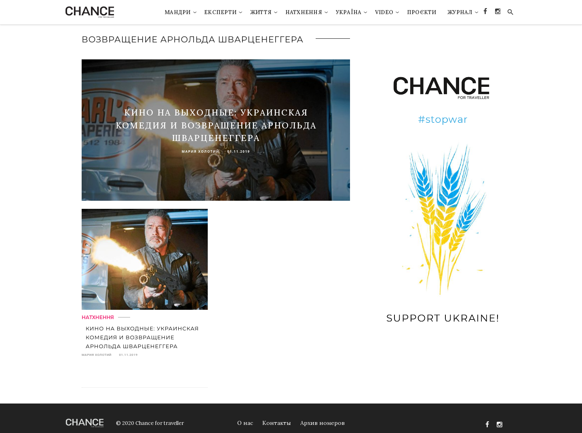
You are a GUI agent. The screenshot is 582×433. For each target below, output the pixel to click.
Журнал (459, 12)
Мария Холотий (200, 151)
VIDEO (384, 12)
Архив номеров (322, 423)
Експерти (220, 12)
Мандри (177, 12)
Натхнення (303, 12)
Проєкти (421, 12)
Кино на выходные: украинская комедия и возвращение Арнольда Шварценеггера (216, 125)
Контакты (276, 423)
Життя (261, 12)
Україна (349, 12)
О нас (245, 423)
